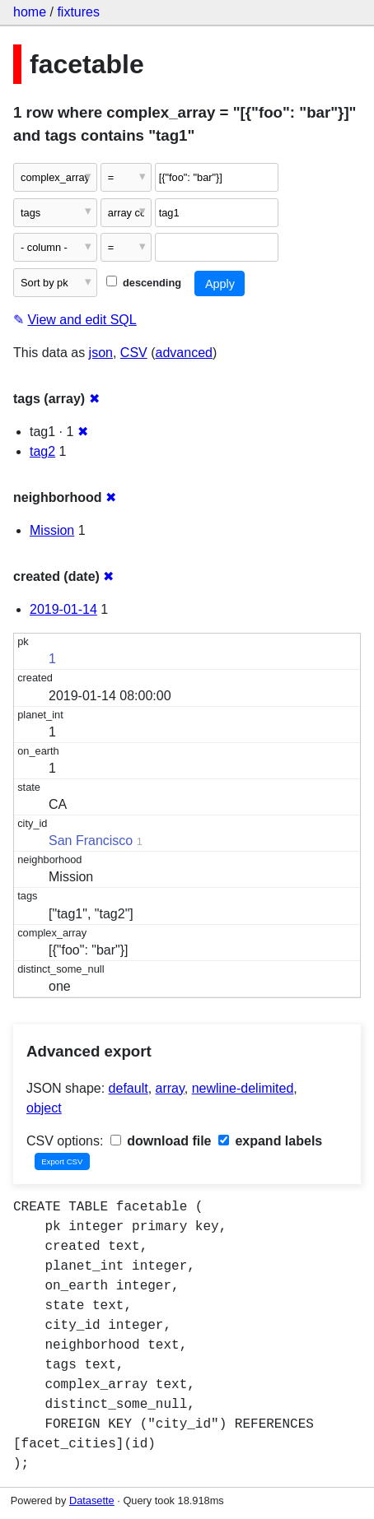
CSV (133, 353)
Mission (52, 530)
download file (161, 1141)
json (101, 353)
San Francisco (91, 841)
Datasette (92, 1500)
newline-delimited (243, 1088)
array (170, 1088)
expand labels (270, 1141)
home (29, 12)
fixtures (78, 12)
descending (143, 282)
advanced (184, 353)
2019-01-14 (63, 609)
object (44, 1108)
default (128, 1088)
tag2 (42, 451)
